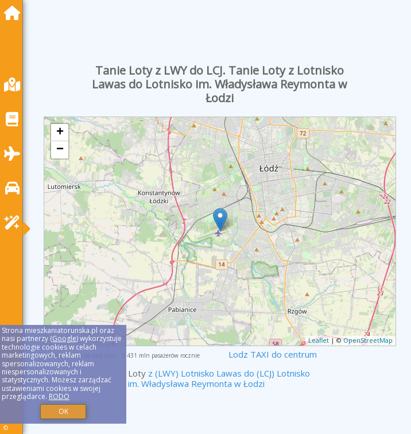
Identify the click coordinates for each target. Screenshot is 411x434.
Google (64, 338)
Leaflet (318, 340)
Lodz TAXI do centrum (272, 354)
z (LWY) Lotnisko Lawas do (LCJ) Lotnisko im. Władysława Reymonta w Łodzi (219, 378)
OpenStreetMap (368, 340)
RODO (59, 396)
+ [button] (60, 132)
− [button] (60, 149)
